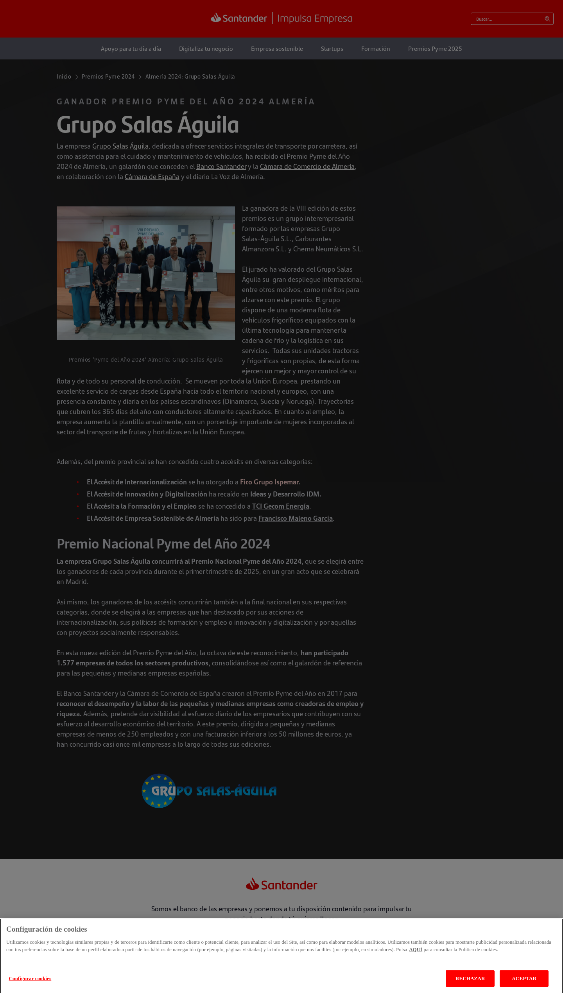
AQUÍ (415, 956)
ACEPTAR (524, 984)
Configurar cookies (30, 984)
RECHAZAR (470, 984)
